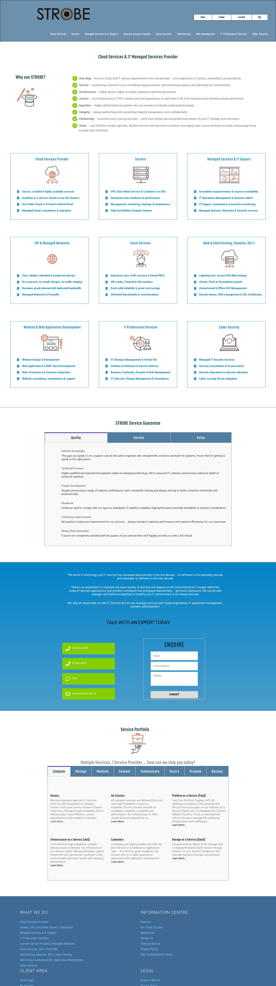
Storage (177, 839)
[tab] (76, 438)
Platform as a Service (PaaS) (189, 795)
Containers (117, 839)
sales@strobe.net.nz (81, 694)
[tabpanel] (138, 494)
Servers (54, 795)
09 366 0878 (76, 663)
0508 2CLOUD (77, 648)
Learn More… (57, 821)
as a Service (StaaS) (193, 839)
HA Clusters (118, 795)
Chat (71, 679)
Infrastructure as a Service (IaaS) (70, 839)
